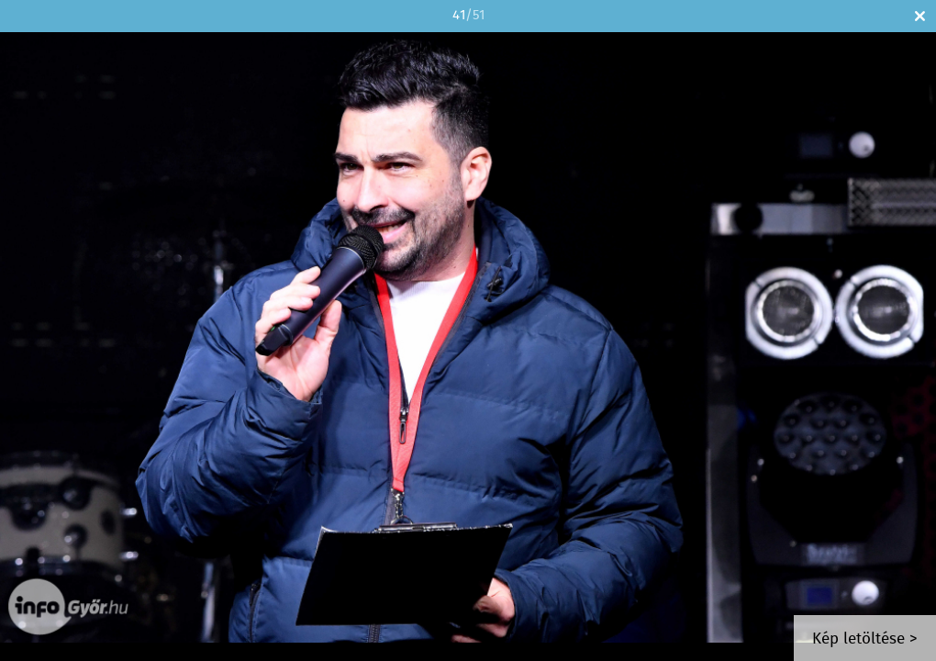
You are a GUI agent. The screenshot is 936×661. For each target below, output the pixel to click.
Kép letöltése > (865, 639)
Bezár (920, 16)
